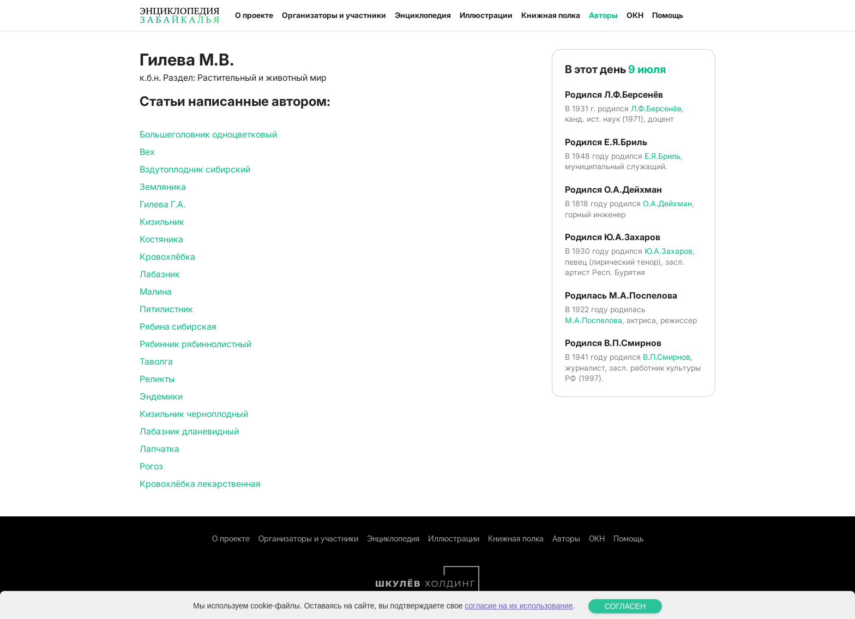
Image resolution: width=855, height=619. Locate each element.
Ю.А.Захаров (669, 250)
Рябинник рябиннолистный (195, 343)
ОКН (635, 15)
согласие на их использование (519, 612)
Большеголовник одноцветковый (208, 134)
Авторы (603, 15)
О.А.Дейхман (667, 203)
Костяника (161, 239)
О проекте (254, 15)
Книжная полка (550, 15)
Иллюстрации (486, 15)
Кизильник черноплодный (194, 413)
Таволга (156, 361)
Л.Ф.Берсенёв (656, 108)
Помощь (667, 15)
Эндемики (161, 396)
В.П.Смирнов (666, 356)
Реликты (157, 378)
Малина (156, 291)
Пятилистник (166, 308)
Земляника (163, 186)
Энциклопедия (423, 15)
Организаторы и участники (334, 15)
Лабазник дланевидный (189, 431)
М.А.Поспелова (593, 320)
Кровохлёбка (167, 256)
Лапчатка (159, 448)
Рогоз (151, 466)
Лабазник (160, 274)
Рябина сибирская (178, 326)
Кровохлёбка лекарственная (200, 483)
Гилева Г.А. (162, 204)
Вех (147, 151)
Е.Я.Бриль (663, 155)
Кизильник (162, 221)
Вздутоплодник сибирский (195, 169)
